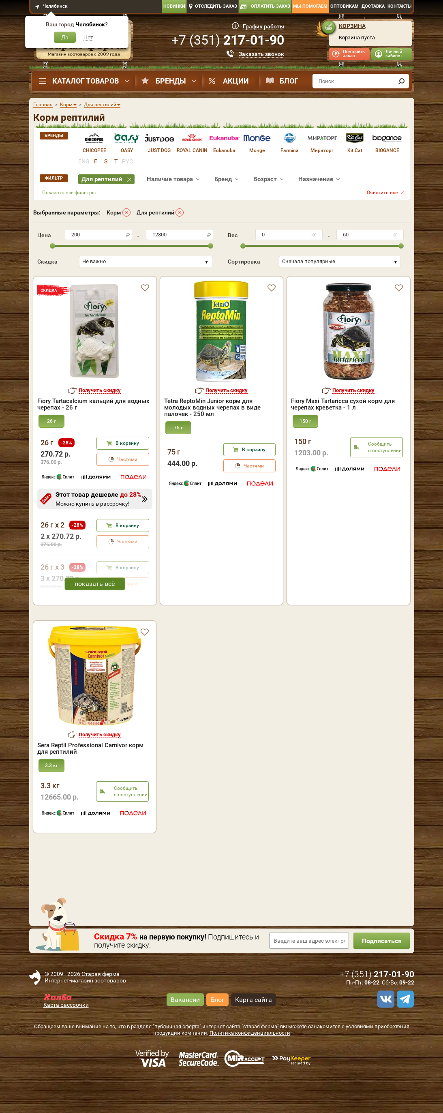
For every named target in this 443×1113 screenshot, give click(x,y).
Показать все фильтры (69, 192)
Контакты (399, 6)
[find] (401, 81)
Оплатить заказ (270, 6)
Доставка (373, 6)
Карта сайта (253, 1034)
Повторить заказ (354, 53)
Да (64, 37)
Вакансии (185, 1034)
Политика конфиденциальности (250, 1068)
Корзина (352, 26)
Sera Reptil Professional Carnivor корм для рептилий (90, 783)
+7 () (227, 40)
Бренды (171, 81)
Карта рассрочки (66, 1039)
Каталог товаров (85, 81)
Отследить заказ (216, 6)
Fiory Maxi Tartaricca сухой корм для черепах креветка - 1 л (343, 404)
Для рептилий (155, 212)
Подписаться (381, 976)
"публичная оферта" (177, 1061)
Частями (127, 459)
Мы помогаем (310, 6)
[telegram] (404, 1033)
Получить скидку (100, 390)
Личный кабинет (393, 53)
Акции (236, 81)
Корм (114, 212)
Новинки (174, 6)
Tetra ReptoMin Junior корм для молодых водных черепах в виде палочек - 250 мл (212, 407)
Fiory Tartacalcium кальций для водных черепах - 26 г (93, 404)
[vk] (384, 1033)
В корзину (127, 443)
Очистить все (382, 192)
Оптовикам (344, 6)
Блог (289, 81)
